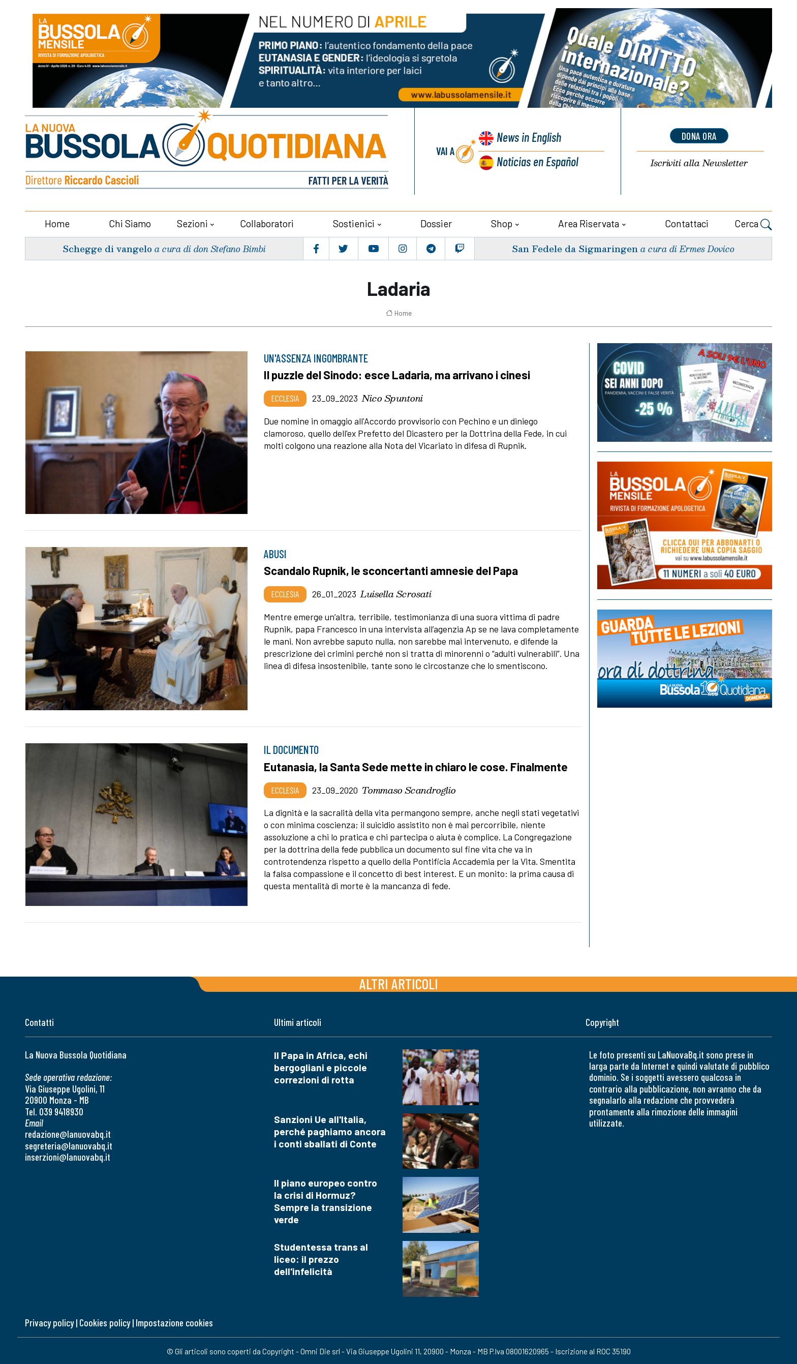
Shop (501, 222)
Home (57, 222)
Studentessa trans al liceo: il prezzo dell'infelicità (321, 1258)
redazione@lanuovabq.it (68, 1133)
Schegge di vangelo (107, 247)
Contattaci (687, 222)
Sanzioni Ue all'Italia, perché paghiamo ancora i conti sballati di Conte (330, 1130)
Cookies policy (104, 1322)
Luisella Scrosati (396, 592)
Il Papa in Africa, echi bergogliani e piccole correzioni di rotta (320, 1066)
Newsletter (699, 163)
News (528, 137)
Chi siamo (130, 222)
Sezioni (192, 222)
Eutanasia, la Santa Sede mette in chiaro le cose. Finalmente (418, 766)
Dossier (436, 222)
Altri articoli (398, 982)
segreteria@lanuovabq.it (68, 1144)
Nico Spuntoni (392, 397)
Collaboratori (267, 222)
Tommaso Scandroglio (409, 788)
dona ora (699, 136)
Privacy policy (49, 1322)
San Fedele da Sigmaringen (574, 247)
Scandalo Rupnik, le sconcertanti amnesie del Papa (393, 570)
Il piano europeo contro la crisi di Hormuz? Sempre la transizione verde (325, 1200)
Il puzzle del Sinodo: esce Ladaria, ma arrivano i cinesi (399, 374)
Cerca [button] (753, 224)
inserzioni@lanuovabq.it (67, 1156)
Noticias (537, 161)
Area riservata (588, 222)
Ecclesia (285, 397)
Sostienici (354, 222)
